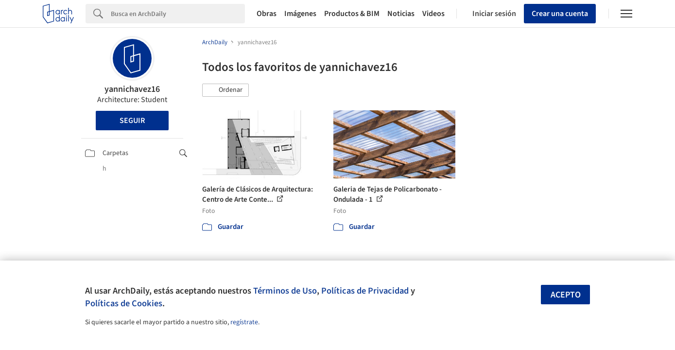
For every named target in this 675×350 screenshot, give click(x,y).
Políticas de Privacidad (365, 290)
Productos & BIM (352, 14)
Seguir (132, 120)
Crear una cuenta (560, 13)
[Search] (178, 13)
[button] (225, 90)
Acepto (566, 295)
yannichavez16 (132, 89)
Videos (433, 14)
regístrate (244, 322)
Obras (267, 14)
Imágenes (300, 14)
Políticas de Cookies (123, 303)
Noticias (401, 14)
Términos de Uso (285, 290)
